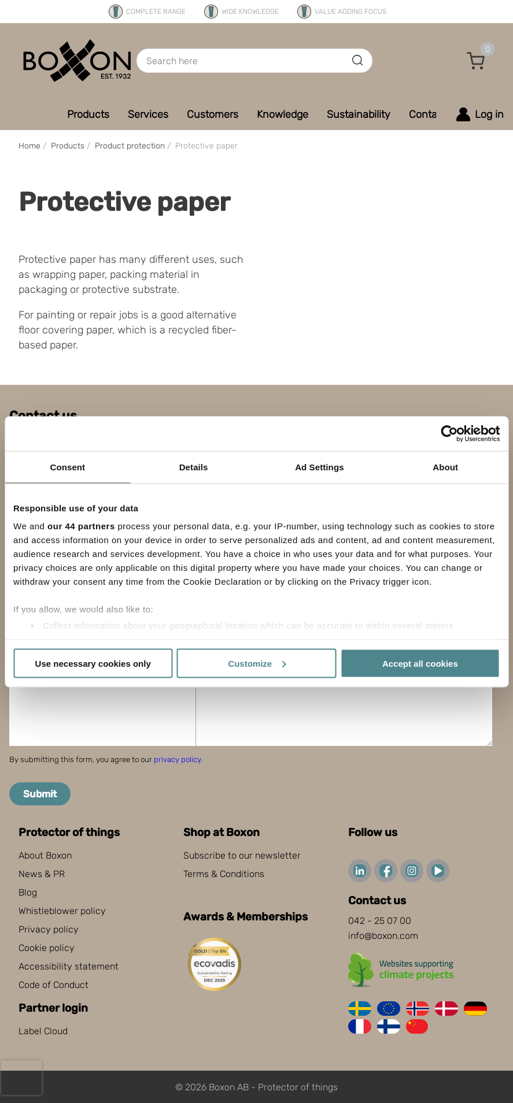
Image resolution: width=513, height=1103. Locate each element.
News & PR (42, 873)
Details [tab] (193, 466)
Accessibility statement (69, 966)
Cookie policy (47, 947)
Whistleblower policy (62, 910)
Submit (40, 794)
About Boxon (45, 855)
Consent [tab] (68, 466)
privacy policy (177, 759)
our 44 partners (81, 526)
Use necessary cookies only (93, 663)
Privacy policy (49, 929)
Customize (257, 663)
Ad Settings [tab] (319, 466)
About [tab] (445, 466)
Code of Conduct (53, 984)
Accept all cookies (420, 663)
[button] (475, 60)
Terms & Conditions (223, 873)
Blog (28, 892)
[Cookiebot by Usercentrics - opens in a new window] (449, 433)
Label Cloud (43, 1031)
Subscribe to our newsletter (242, 855)
